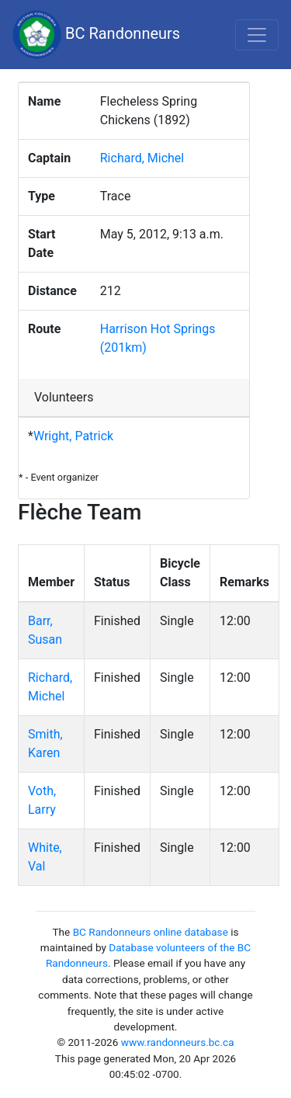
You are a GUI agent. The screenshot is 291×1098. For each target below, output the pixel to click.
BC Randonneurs (96, 34)
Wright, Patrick (73, 436)
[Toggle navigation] (257, 34)
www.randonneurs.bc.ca (177, 1042)
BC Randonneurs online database (150, 932)
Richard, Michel (142, 158)
